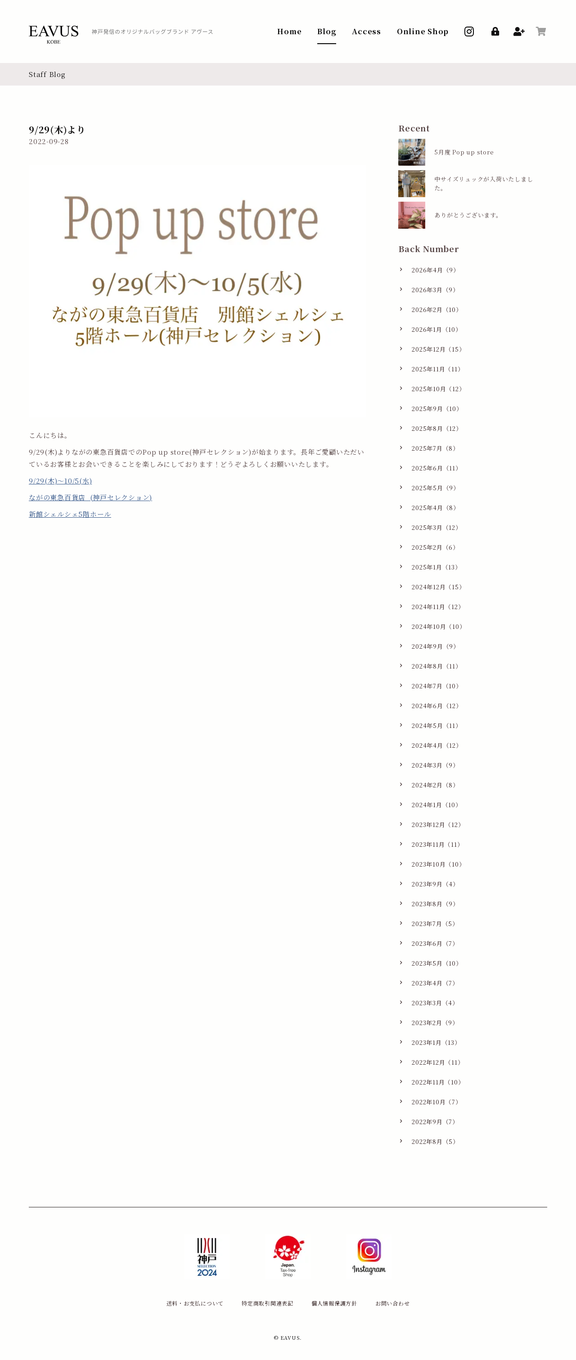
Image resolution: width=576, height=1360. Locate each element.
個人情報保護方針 (334, 1303)
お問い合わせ (392, 1303)
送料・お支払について (195, 1303)
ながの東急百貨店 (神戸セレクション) (90, 497)
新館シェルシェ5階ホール (70, 514)
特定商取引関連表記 (267, 1303)
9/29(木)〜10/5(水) (60, 480)
